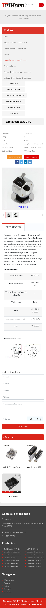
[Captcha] (14, 419)
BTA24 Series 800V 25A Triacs (15, 549)
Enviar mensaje (23, 426)
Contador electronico (13, 101)
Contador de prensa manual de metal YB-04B (19, 561)
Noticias (6, 586)
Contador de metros (13, 107)
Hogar (7, 16)
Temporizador (13, 83)
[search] (41, 5)
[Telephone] (23, 397)
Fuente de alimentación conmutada (17, 72)
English (16, 3)
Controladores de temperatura (15, 48)
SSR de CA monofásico (11, 467)
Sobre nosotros (9, 580)
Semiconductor (10, 66)
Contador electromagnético (14, 95)
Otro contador (13, 113)
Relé (5, 37)
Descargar (7, 589)
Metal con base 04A (10, 558)
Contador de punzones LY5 (13, 555)
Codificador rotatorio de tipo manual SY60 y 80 (20, 567)
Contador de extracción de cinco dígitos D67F (19, 552)
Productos (15, 16)
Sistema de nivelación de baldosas (17, 78)
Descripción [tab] (13, 227)
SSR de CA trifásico (11, 496)
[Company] (23, 390)
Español (16, 6)
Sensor (6, 54)
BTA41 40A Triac (33, 549)
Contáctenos (8, 592)
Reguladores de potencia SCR (15, 43)
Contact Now (14, 157)
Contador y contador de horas (30, 16)
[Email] (23, 383)
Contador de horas (13, 89)
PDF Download (31, 157)
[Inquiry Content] (23, 408)
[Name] (23, 377)
